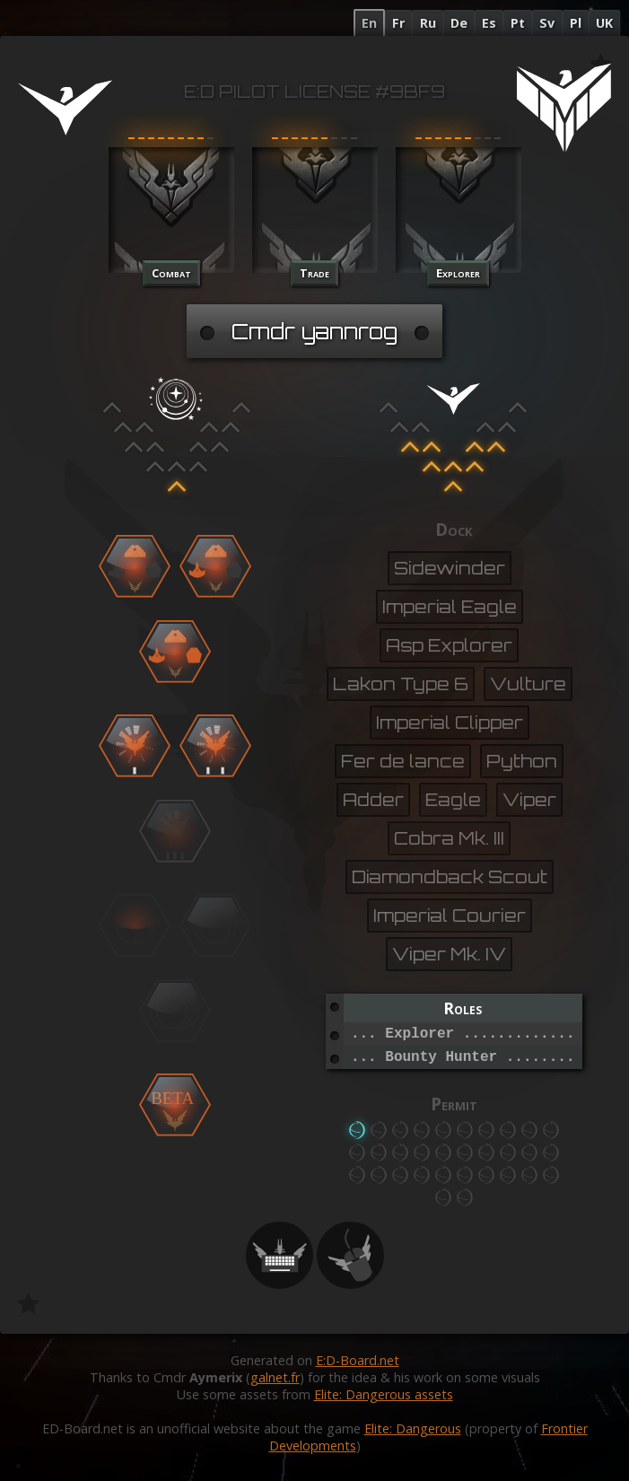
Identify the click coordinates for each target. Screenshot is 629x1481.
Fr (398, 22)
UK (604, 22)
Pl (575, 22)
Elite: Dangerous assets (383, 1394)
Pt (518, 22)
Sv (547, 22)
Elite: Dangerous (412, 1428)
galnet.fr (275, 1377)
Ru (428, 22)
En (369, 22)
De (458, 22)
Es (489, 22)
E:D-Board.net (357, 1360)
